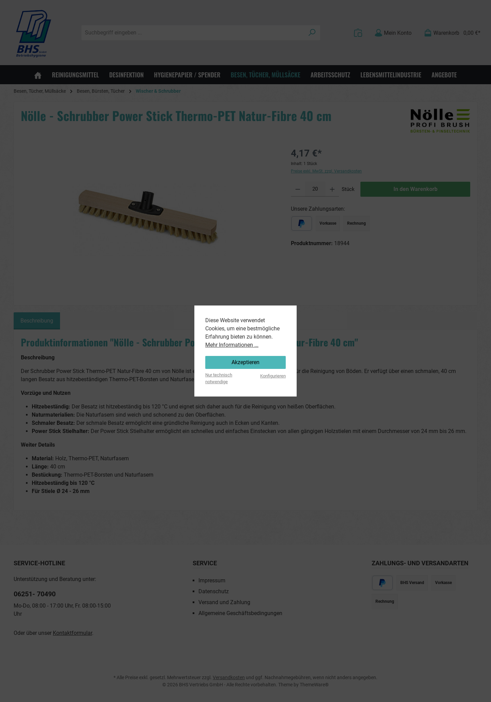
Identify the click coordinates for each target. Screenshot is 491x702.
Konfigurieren (273, 375)
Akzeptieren (245, 362)
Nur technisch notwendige (218, 378)
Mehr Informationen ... (231, 345)
